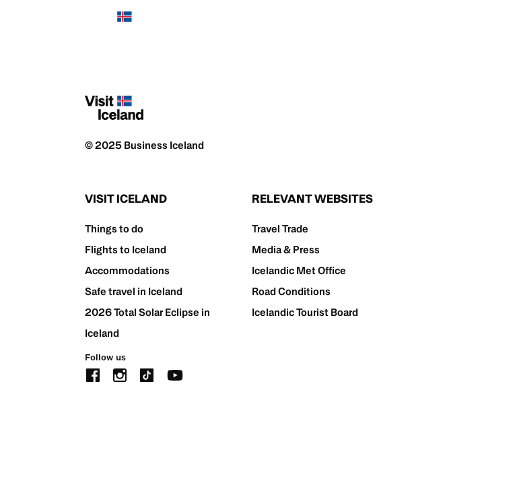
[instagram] (120, 374)
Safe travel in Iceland (133, 291)
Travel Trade (280, 228)
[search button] (379, 23)
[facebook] (93, 374)
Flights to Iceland (125, 249)
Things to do (114, 228)
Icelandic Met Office (299, 270)
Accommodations (127, 270)
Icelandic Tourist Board (305, 312)
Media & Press (286, 249)
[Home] (114, 23)
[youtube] (175, 374)
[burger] (419, 23)
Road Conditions (291, 291)
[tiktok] (147, 374)
